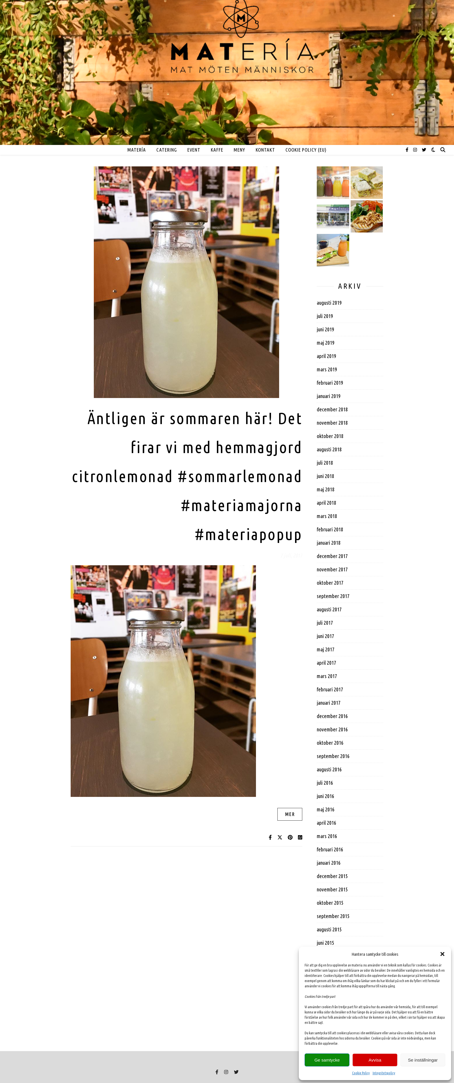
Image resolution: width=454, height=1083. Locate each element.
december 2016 (332, 716)
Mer (290, 814)
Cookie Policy (361, 1073)
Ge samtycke (327, 1059)
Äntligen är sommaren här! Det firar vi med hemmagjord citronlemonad (187, 447)
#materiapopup (249, 534)
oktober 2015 (330, 903)
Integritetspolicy (384, 1073)
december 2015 (332, 876)
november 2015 (332, 889)
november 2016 (332, 729)
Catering (166, 149)
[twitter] (424, 149)
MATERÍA (136, 149)
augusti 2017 (329, 609)
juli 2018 (325, 462)
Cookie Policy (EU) (306, 149)
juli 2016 (325, 782)
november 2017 (332, 569)
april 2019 (326, 356)
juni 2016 (325, 796)
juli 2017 (325, 622)
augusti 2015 (329, 929)
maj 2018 (325, 489)
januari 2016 (328, 863)
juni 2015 (325, 943)
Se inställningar (423, 1059)
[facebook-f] (407, 149)
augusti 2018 (329, 449)
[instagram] (415, 149)
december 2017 (332, 556)
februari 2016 (330, 849)
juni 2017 (325, 636)
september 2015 (333, 916)
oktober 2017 (330, 582)
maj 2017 (325, 649)
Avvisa (375, 1059)
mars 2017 (327, 676)
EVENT (193, 149)
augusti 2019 (329, 302)
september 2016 (333, 756)
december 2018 (332, 409)
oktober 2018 (330, 436)
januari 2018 (328, 542)
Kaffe (217, 149)
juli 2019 (325, 316)
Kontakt (265, 149)
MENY (239, 149)
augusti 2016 (329, 769)
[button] (442, 954)
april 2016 (326, 822)
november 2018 (332, 422)
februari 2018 (330, 529)
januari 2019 (328, 396)
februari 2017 (330, 689)
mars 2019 (327, 369)
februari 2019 (330, 382)
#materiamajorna (242, 505)
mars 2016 (327, 836)
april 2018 (326, 502)
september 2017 (333, 596)
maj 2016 (325, 809)
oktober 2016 (330, 742)
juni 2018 (325, 476)
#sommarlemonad (239, 476)
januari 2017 (328, 702)
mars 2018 (327, 516)
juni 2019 (325, 329)
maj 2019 (325, 342)
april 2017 (326, 662)
